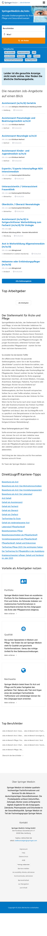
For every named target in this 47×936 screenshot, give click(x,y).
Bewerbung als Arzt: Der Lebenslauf (17, 494)
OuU (29, 56)
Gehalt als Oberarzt (10, 510)
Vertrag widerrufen (23, 865)
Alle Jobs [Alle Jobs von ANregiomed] (5, 250)
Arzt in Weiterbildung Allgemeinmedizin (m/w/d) (23, 245)
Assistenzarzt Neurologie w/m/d (19, 136)
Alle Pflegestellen (31, 60)
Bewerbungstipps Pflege (12, 531)
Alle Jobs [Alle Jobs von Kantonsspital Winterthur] (5, 175)
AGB (23, 860)
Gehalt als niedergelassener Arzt (16, 523)
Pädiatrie (37, 56)
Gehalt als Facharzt (10, 506)
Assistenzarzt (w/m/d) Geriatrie (19, 103)
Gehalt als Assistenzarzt (12, 502)
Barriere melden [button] (23, 868)
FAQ (23, 853)
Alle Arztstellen (10, 52)
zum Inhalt (23, 887)
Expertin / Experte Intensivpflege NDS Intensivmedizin (22, 170)
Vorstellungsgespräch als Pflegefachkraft (19, 539)
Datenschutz (23, 856)
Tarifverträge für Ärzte (11, 518)
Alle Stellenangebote (23, 281)
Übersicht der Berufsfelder (11, 755)
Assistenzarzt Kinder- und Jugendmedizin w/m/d (15, 152)
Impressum (23, 849)
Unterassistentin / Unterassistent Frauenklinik (19, 188)
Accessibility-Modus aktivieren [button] (24, 872)
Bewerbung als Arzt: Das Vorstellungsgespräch (22, 490)
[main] (23, 389)
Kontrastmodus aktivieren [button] (23, 876)
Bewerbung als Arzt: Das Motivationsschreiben (22, 486)
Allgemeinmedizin (23, 52)
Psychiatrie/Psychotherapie (13, 60)
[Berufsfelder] (23, 28)
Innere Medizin (9, 56)
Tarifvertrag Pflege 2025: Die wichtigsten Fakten (22, 547)
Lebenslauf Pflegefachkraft (13, 527)
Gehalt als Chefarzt (10, 514)
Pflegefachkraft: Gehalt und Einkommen (19, 543)
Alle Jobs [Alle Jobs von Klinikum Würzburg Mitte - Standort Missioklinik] (5, 229)
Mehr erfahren (9, 613)
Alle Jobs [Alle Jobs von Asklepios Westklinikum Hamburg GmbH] (5, 106)
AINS (34, 52)
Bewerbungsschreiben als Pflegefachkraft (19, 535)
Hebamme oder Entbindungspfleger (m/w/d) (21, 263)
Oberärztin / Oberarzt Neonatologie (21, 204)
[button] (23, 41)
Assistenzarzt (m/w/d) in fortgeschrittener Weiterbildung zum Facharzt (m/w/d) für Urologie (21, 222)
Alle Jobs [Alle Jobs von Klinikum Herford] (5, 124)
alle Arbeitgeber (23, 303)
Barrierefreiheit (23, 880)
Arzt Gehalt (6, 498)
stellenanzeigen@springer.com (26, 840)
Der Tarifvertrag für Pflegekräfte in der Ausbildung (23, 551)
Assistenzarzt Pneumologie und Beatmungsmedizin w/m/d (18, 119)
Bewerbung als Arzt (10, 482)
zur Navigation (23, 884)
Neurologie (21, 56)
